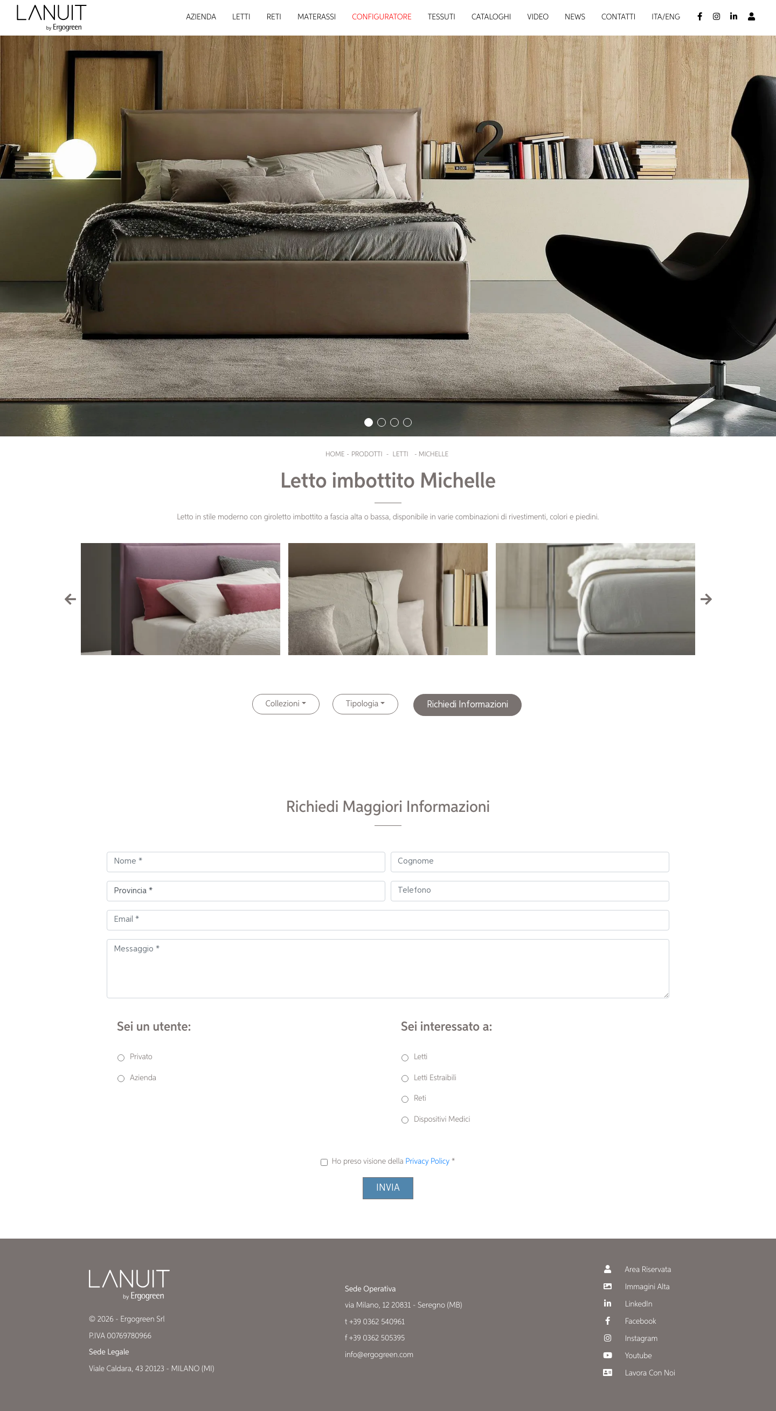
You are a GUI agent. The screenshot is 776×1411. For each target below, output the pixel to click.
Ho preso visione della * (393, 1162)
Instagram (629, 1338)
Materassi (316, 17)
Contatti (618, 17)
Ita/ (658, 17)
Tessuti (441, 17)
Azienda (201, 17)
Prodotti (367, 454)
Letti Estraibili (435, 1078)
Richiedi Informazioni (467, 705)
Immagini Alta (635, 1286)
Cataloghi (491, 17)
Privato (141, 1057)
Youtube (626, 1355)
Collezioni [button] (283, 704)
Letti (241, 17)
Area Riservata (636, 1269)
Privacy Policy (427, 1162)
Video (538, 17)
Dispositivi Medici (442, 1120)
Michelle (433, 454)
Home (334, 454)
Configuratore (381, 17)
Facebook (628, 1321)
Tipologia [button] (362, 704)
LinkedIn (627, 1304)
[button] (368, 422)
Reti (274, 17)
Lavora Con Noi (638, 1373)
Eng (672, 17)
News (575, 17)
